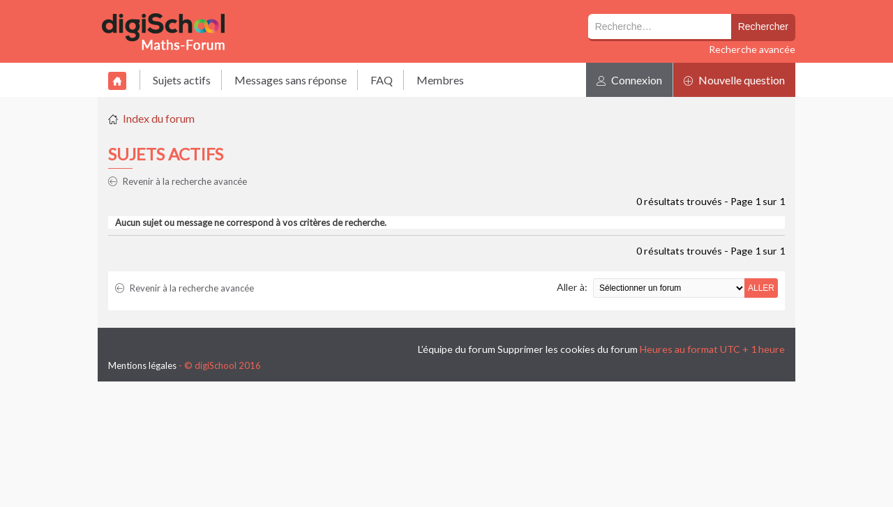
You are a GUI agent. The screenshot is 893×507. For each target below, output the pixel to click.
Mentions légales (142, 365)
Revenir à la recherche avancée (177, 181)
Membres (440, 79)
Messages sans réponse (290, 79)
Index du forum (159, 118)
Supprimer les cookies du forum (567, 349)
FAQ (381, 79)
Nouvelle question (734, 79)
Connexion (629, 79)
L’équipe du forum (456, 349)
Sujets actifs (182, 79)
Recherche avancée (752, 49)
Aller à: (572, 287)
